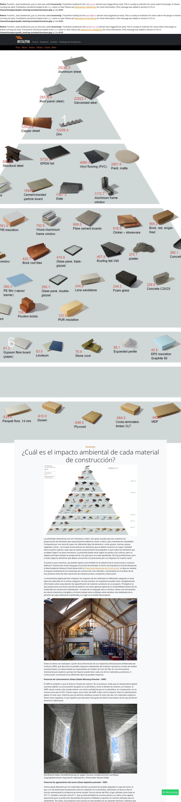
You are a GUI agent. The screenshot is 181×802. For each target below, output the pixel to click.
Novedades (90, 446)
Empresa (44, 41)
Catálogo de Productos (70, 41)
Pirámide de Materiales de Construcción (101, 568)
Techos (32, 47)
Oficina (40, 47)
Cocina (47, 47)
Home (35, 41)
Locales (53, 41)
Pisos (18, 47)
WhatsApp (170, 792)
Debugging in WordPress (85, 7)
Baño (54, 47)
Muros (24, 47)
